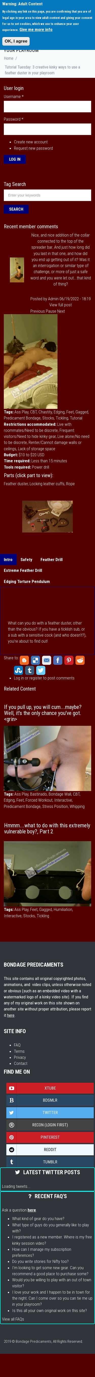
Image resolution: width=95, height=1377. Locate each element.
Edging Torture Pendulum (27, 581)
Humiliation (63, 909)
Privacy (20, 1057)
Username (14, 96)
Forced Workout (39, 800)
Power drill (40, 467)
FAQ (17, 1044)
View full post (60, 304)
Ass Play (21, 411)
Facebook (57, 660)
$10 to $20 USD (31, 454)
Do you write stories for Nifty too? (40, 1261)
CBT (33, 411)
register (35, 677)
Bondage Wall (60, 794)
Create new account (31, 141)
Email (46, 660)
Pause (51, 311)
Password (13, 119)
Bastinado (38, 794)
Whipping (77, 806)
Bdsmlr (32, 1100)
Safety (26, 559)
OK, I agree (16, 41)
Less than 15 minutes (49, 460)
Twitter (40, 670)
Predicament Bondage (22, 417)
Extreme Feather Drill (23, 570)
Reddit (80, 660)
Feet (70, 411)
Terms (19, 1051)
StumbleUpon (18, 670)
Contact (20, 1063)
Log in (19, 677)
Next (61, 311)
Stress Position (55, 806)
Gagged (81, 411)
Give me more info (36, 29)
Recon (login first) (37, 1125)
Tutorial (76, 417)
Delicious (35, 660)
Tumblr (29, 670)
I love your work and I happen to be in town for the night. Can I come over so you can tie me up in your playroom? (52, 1298)
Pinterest (68, 660)
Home (8, 58)
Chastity (45, 411)
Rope (70, 483)
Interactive (63, 800)
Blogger (24, 660)
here (10, 1015)
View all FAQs (13, 1319)
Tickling (62, 417)
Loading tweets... (16, 1186)
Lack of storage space (36, 448)
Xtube (31, 1088)
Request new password (33, 148)
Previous (37, 311)
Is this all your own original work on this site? (49, 1310)
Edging (59, 411)
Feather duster (16, 483)
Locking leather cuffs (47, 483)
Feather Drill (52, 559)
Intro (8, 559)
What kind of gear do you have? (38, 1218)
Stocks (48, 417)
